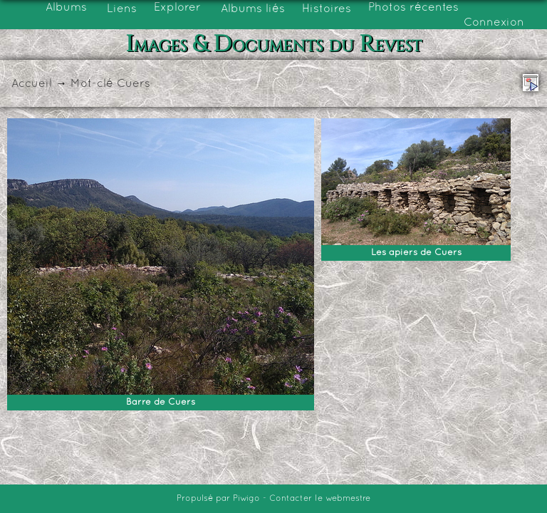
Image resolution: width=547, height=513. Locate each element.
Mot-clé (92, 84)
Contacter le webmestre (319, 498)
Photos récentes (413, 8)
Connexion (494, 23)
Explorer (177, 8)
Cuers (133, 84)
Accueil (31, 84)
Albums (66, 8)
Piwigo (246, 498)
